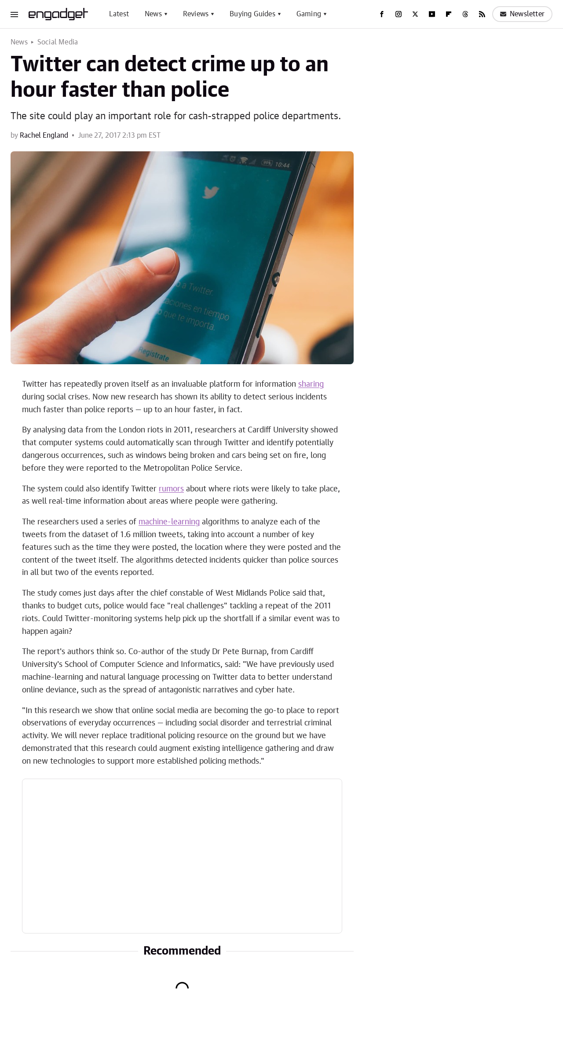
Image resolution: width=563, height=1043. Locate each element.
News (153, 14)
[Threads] (465, 14)
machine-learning (169, 522)
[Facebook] (381, 14)
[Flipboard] (448, 14)
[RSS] (482, 14)
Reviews (195, 14)
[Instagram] (398, 14)
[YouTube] (432, 14)
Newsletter (522, 14)
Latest (119, 14)
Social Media (57, 42)
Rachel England (44, 135)
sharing (311, 384)
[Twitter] (415, 14)
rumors (171, 489)
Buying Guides (252, 14)
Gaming (308, 14)
